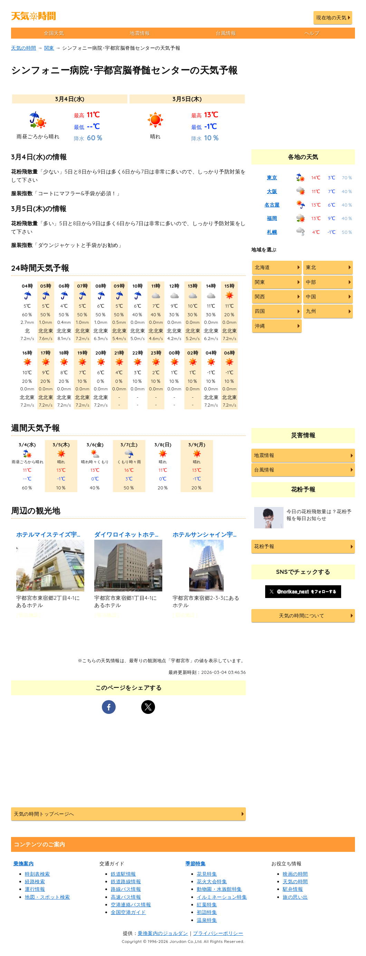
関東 (49, 48)
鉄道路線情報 (126, 881)
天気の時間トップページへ (44, 814)
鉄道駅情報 (123, 874)
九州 (311, 311)
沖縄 (260, 326)
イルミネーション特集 (222, 897)
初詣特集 (207, 912)
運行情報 (35, 889)
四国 (260, 311)
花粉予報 (264, 546)
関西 (260, 296)
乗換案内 (23, 863)
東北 (311, 267)
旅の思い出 (295, 897)
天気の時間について (301, 616)
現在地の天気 (331, 17)
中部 (311, 282)
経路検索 (35, 881)
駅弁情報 (293, 889)
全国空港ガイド (128, 912)
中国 (311, 296)
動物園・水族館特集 (219, 889)
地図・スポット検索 (47, 897)
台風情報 (226, 33)
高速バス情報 (126, 897)
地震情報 (140, 33)
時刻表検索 (37, 874)
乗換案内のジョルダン (163, 933)
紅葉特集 (207, 905)
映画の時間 (295, 874)
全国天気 (54, 33)
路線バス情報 (126, 889)
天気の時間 (23, 48)
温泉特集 (207, 920)
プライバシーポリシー (218, 933)
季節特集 (195, 863)
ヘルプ (312, 33)
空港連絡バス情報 (131, 905)
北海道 (262, 267)
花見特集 (207, 874)
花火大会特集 (212, 881)
